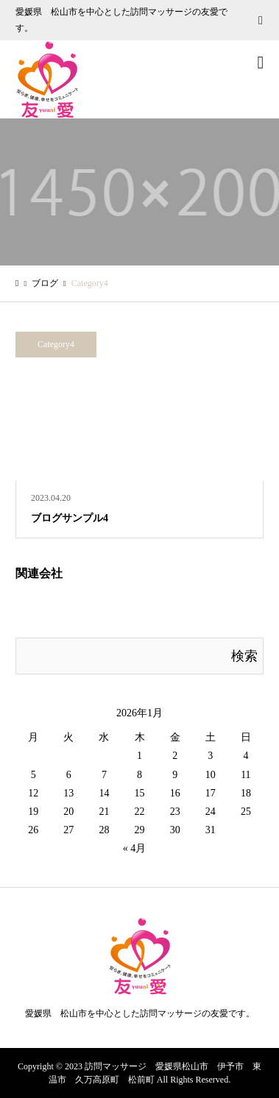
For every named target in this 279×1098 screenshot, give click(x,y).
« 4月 (134, 848)
